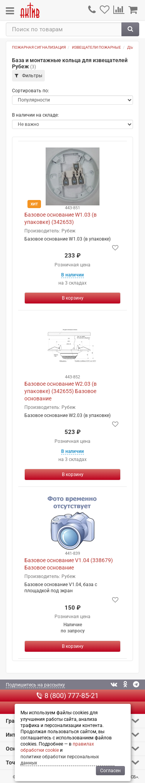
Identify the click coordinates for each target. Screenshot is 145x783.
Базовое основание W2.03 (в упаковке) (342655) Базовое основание (60, 391)
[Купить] (72, 298)
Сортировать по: (30, 90)
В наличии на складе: (35, 115)
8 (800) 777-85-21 (67, 695)
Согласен (110, 770)
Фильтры (28, 75)
